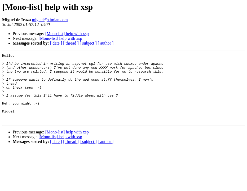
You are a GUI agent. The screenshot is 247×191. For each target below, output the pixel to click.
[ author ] (106, 43)
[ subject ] (88, 43)
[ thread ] (71, 43)
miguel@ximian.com (50, 20)
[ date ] (56, 43)
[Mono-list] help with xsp (67, 33)
